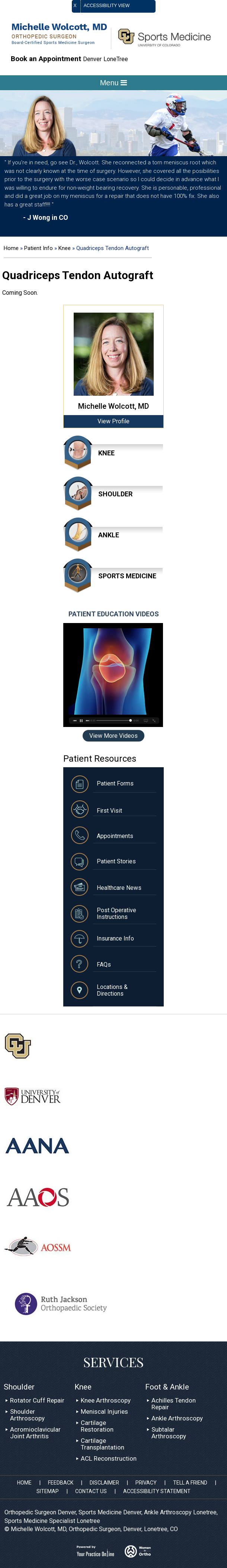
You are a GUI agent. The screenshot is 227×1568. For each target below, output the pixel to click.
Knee (65, 248)
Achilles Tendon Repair (173, 1404)
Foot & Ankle (167, 1386)
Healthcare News (119, 887)
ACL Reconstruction (109, 1458)
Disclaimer (104, 1483)
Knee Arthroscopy (106, 1400)
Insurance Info (115, 938)
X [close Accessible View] (75, 5)
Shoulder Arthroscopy (27, 1415)
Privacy (146, 1483)
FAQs (104, 964)
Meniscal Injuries (104, 1411)
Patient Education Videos (113, 614)
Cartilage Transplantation (102, 1444)
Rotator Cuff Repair (37, 1400)
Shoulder (115, 494)
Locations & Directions (112, 990)
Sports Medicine (127, 576)
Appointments (115, 836)
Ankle (108, 535)
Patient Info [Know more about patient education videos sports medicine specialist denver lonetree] (39, 248)
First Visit (109, 810)
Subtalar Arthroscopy (168, 1433)
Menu (113, 83)
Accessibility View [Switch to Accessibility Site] (114, 6)
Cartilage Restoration (97, 1426)
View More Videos (113, 735)
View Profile (113, 421)
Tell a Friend (190, 1483)
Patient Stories (116, 861)
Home (11, 248)
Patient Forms (115, 783)
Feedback (60, 1483)
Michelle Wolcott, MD (113, 406)
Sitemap (47, 1491)
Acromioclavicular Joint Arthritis (35, 1433)
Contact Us (91, 1491)
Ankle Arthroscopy (177, 1418)
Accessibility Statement (157, 1491)
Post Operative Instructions (116, 913)
